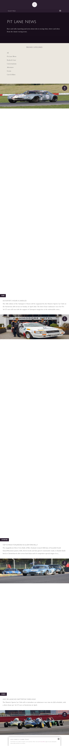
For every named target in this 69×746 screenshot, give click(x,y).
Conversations (11, 64)
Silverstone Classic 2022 (12, 411)
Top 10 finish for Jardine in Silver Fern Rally (20, 160)
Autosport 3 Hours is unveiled (15, 115)
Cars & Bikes (11, 74)
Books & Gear (11, 60)
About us (34, 689)
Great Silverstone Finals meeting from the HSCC (22, 325)
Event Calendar (34, 706)
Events (9, 71)
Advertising (34, 695)
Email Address (15, 723)
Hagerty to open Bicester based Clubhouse (20, 369)
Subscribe (34, 703)
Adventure (10, 67)
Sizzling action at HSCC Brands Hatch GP (19, 543)
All (8, 53)
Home (2, 109)
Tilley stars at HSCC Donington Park (17, 584)
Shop (34, 700)
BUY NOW (17, 649)
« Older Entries (8, 597)
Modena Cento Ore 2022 (12, 285)
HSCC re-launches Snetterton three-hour (19, 204)
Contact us (34, 692)
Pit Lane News (11, 56)
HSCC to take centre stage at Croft (16, 498)
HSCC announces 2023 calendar (15, 246)
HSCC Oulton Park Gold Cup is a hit (16, 453)
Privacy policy (34, 697)
